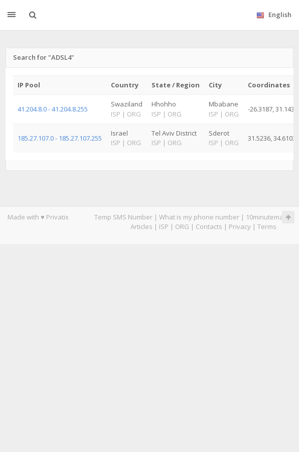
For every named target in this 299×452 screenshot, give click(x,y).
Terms (266, 226)
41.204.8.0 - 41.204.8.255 (53, 109)
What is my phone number (199, 216)
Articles (141, 226)
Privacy (240, 226)
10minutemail (266, 216)
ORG (182, 226)
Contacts (209, 226)
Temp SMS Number (123, 216)
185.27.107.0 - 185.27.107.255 (60, 138)
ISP (164, 226)
